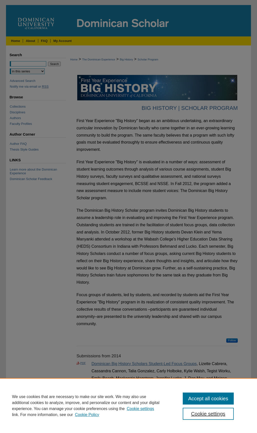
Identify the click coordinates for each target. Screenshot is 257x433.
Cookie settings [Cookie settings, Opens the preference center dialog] (208, 414)
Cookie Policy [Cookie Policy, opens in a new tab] (87, 415)
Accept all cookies (208, 398)
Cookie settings (140, 409)
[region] (128, 405)
